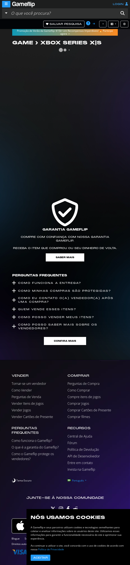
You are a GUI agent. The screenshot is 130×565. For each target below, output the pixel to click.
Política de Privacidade (51, 549)
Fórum (72, 443)
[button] (122, 13)
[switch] (21, 481)
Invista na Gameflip (81, 469)
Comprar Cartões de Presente (89, 410)
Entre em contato (80, 463)
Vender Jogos (21, 410)
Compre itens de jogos (84, 397)
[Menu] (6, 4)
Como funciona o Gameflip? (32, 440)
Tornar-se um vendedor (29, 383)
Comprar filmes (78, 416)
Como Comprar (78, 390)
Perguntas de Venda (26, 397)
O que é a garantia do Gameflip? (35, 447)
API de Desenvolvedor (83, 456)
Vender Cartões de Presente (32, 416)
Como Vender (22, 390)
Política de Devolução (83, 449)
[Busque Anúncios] (63, 13)
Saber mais (65, 257)
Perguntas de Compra (83, 383)
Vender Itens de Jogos (27, 403)
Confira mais (65, 341)
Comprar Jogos (78, 403)
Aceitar (40, 557)
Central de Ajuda (79, 436)
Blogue (16, 538)
